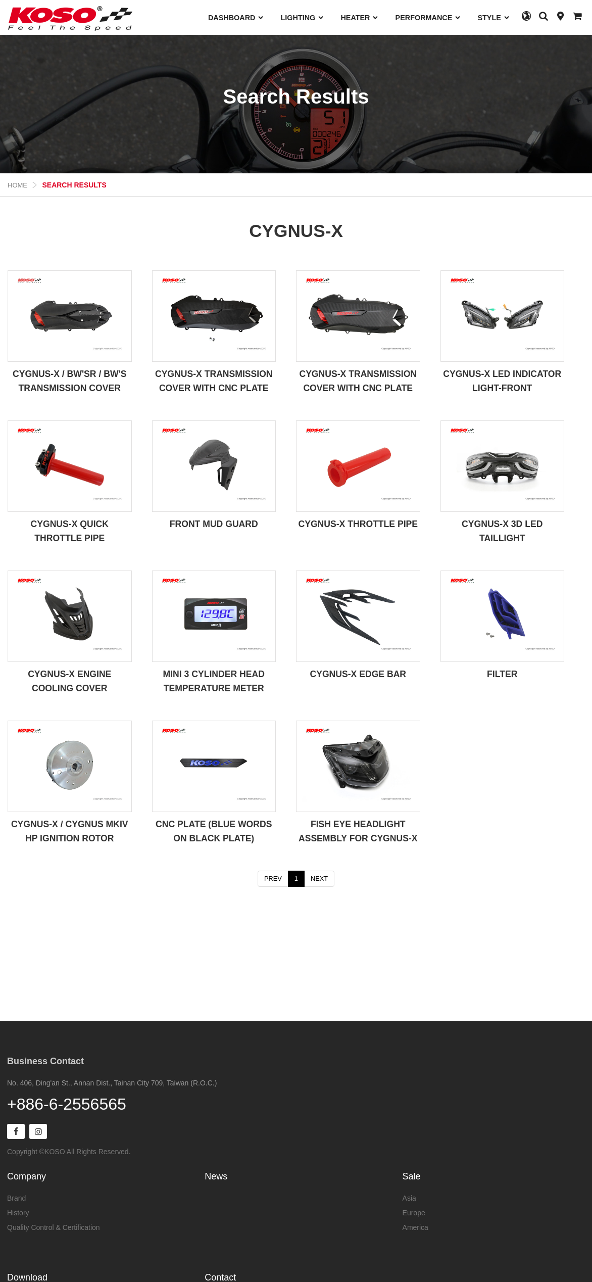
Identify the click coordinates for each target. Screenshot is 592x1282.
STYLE (493, 18)
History (18, 1212)
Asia (409, 1197)
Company (26, 1175)
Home (17, 185)
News (216, 1175)
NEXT (319, 878)
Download (27, 1276)
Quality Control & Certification (53, 1226)
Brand (16, 1197)
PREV (273, 878)
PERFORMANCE (428, 18)
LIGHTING (302, 18)
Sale (412, 1175)
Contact (220, 1276)
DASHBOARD (236, 18)
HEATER (359, 18)
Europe (414, 1212)
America (415, 1226)
